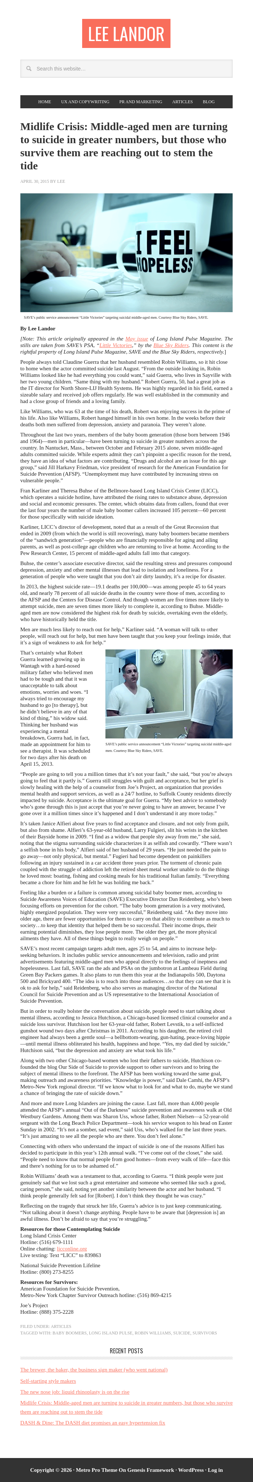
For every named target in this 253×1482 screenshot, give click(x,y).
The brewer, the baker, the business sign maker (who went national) (94, 1370)
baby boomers (69, 1333)
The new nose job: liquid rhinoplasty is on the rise (74, 1392)
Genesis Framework (150, 1470)
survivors (205, 1333)
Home (44, 101)
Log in (215, 1470)
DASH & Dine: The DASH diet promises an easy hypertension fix (92, 1423)
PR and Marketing (140, 101)
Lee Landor (126, 33)
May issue (136, 339)
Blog (209, 101)
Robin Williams (152, 1333)
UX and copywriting (85, 101)
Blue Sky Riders (171, 345)
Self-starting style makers (48, 1381)
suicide (181, 1333)
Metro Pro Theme (96, 1470)
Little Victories (116, 345)
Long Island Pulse (110, 1333)
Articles (182, 101)
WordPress (191, 1470)
